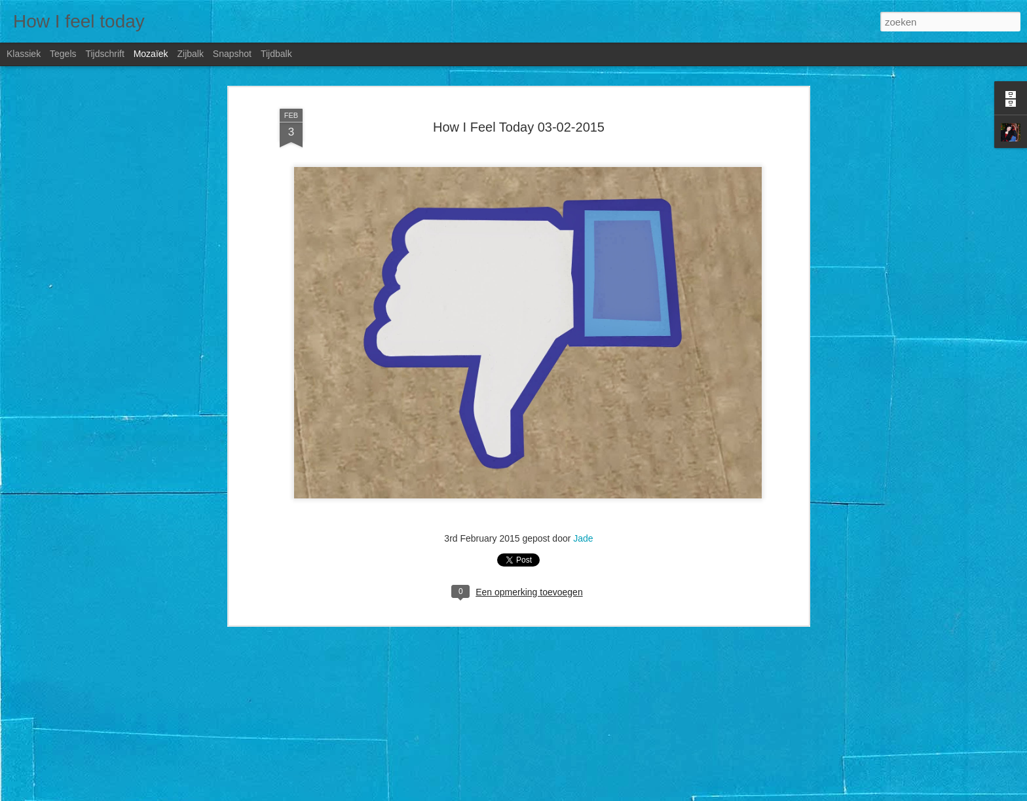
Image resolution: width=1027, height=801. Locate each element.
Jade (583, 538)
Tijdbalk (276, 53)
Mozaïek (151, 53)
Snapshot (232, 53)
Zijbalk (190, 53)
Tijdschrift (104, 53)
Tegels (63, 53)
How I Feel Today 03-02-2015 (519, 127)
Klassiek (24, 53)
